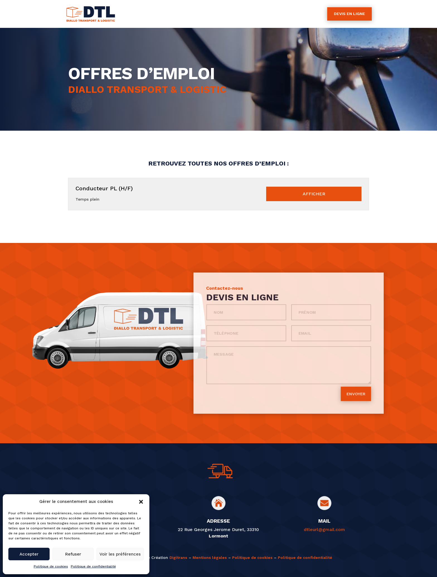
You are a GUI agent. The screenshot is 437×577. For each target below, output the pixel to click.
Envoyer (328, 372)
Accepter (29, 554)
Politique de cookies (51, 566)
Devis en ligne (349, 13)
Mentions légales (210, 557)
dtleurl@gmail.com (324, 529)
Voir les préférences (120, 554)
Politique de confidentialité (93, 566)
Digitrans (178, 557)
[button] (141, 502)
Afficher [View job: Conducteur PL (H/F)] (314, 193)
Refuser (73, 554)
